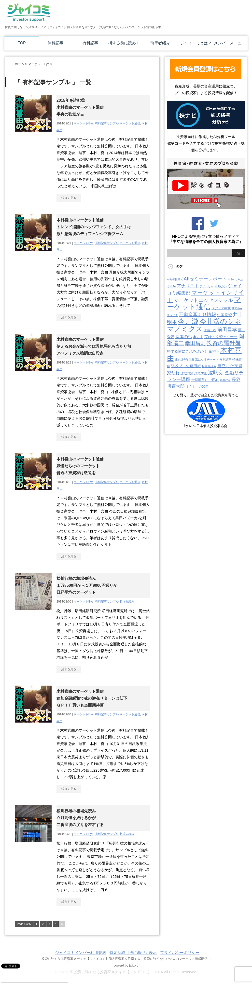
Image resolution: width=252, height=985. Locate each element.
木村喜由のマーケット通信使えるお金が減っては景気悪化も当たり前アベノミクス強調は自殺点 (93, 346)
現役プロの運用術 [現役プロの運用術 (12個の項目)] (186, 366)
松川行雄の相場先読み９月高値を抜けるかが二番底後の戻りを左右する (80, 818)
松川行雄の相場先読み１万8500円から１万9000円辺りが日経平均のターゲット (86, 585)
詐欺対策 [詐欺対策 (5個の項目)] (187, 373)
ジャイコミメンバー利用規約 (80, 952)
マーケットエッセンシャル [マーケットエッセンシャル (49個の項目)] (203, 300)
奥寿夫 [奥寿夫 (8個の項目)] (198, 337)
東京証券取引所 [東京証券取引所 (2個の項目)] (184, 359)
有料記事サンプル (107, 123)
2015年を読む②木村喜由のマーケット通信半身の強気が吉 (80, 107)
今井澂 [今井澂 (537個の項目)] (188, 321)
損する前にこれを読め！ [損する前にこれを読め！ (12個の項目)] (187, 351)
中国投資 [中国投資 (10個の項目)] (224, 315)
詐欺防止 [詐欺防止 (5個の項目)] (200, 373)
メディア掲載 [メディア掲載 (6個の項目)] (221, 308)
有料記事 (90, 43)
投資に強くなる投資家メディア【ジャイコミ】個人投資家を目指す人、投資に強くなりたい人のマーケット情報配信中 (126, 959)
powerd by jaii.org (126, 965)
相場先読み (127, 601)
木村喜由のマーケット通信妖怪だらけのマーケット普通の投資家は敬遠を (80, 466)
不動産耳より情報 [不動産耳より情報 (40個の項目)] (197, 314)
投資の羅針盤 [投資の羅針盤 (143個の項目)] (224, 343)
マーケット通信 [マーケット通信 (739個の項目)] (204, 303)
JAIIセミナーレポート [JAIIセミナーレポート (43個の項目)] (204, 278)
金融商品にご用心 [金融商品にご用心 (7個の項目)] (205, 380)
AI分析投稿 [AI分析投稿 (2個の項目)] (173, 279)
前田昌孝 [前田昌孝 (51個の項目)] (227, 329)
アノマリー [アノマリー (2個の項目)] (206, 286)
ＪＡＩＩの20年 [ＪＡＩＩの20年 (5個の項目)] (197, 386)
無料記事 (55, 43)
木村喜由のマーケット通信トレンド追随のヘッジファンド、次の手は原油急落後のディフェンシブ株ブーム (93, 227)
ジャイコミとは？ (196, 43)
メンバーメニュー (229, 43)
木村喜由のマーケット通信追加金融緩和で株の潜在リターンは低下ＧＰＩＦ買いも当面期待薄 (91, 698)
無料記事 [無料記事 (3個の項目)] (225, 359)
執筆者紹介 (160, 43)
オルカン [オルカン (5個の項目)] (220, 286)
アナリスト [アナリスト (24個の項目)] (188, 285)
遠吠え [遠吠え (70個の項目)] (216, 372)
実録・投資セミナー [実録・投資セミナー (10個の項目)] (221, 337)
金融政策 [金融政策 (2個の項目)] (225, 380)
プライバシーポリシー (179, 952)
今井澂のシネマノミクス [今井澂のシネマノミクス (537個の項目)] (204, 325)
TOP (22, 43)
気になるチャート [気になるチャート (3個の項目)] (207, 359)
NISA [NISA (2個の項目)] (231, 279)
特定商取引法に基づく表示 (133, 952)
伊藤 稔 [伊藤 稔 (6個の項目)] (210, 330)
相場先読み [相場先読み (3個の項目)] (209, 366)
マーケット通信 (130, 123)
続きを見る (68, 198)
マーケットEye (84, 123)
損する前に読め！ (124, 43)
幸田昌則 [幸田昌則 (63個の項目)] (195, 343)
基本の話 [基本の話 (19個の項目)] (183, 336)
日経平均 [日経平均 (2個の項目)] (214, 351)
